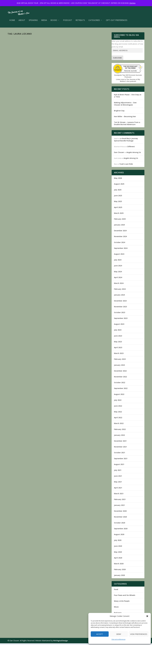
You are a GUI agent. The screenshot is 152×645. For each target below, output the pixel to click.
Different (131, 148)
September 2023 (120, 320)
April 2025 (118, 209)
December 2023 (120, 302)
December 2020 (120, 513)
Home (12, 22)
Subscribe (117, 59)
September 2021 (120, 460)
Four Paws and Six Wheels (124, 597)
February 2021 (120, 501)
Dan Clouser (16, 76)
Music (47, 76)
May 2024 (118, 273)
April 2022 (118, 419)
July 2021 (117, 472)
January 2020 (119, 577)
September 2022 (120, 390)
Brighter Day (119, 112)
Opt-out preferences (118, 639)
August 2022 (119, 396)
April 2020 (118, 559)
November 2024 (120, 238)
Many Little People (38, 76)
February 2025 (120, 220)
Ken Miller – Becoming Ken (125, 118)
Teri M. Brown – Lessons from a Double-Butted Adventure (127, 125)
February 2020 (120, 571)
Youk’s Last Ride (126, 165)
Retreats (80, 22)
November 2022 (120, 378)
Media (44, 22)
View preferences (138, 634)
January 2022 (119, 437)
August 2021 (119, 466)
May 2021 (118, 483)
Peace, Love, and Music (24, 71)
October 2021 (119, 454)
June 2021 (118, 477)
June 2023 (118, 337)
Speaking (33, 22)
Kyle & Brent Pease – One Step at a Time (127, 97)
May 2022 (118, 413)
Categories (94, 22)
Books (54, 22)
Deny (118, 634)
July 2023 (117, 331)
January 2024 (119, 296)
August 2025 (119, 185)
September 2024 (120, 250)
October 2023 (119, 314)
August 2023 (119, 326)
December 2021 (120, 442)
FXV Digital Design (60, 642)
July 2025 (117, 191)
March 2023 (119, 355)
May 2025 (118, 203)
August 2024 (119, 256)
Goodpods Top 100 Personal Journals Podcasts (128, 78)
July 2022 (117, 402)
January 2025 (119, 226)
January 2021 (119, 507)
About (22, 22)
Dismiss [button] (132, 3)
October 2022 (119, 384)
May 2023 (118, 343)
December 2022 (120, 372)
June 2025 (118, 197)
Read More (16, 165)
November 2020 (120, 518)
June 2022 (118, 407)
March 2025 (119, 215)
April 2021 (118, 489)
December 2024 (120, 232)
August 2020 (119, 536)
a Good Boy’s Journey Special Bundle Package (126, 141)
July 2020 (117, 542)
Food (116, 591)
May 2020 (118, 553)
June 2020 (118, 548)
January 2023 (119, 367)
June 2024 (118, 267)
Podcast (67, 22)
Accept (99, 634)
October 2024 (119, 244)
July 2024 (117, 261)
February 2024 (120, 291)
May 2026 (118, 180)
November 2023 (120, 308)
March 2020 (119, 565)
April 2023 (118, 349)
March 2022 (119, 425)
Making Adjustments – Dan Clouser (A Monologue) (125, 105)
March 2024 (119, 285)
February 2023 (120, 361)
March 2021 (119, 495)
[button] (147, 616)
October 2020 (119, 524)
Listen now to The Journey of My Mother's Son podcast (128, 82)
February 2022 (120, 431)
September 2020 (120, 530)
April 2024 (118, 279)
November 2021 (120, 448)
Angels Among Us (133, 154)
